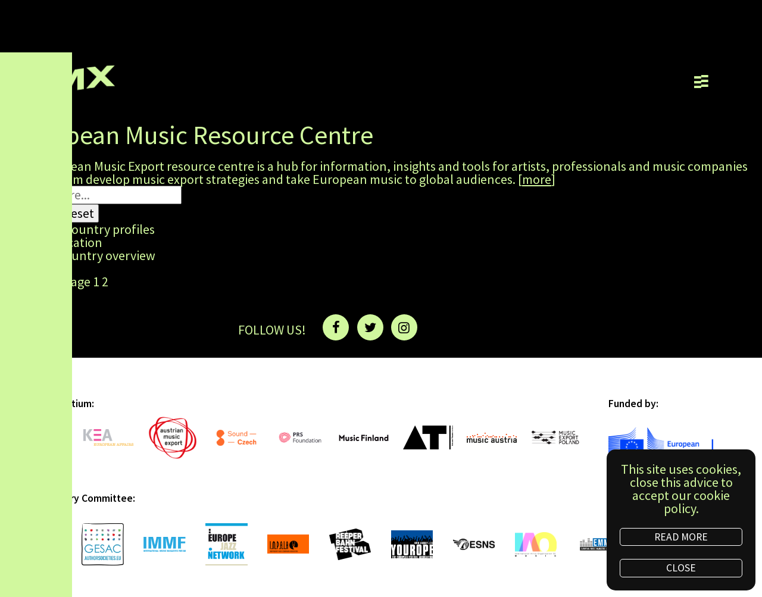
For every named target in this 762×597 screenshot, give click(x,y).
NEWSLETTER (472, 328)
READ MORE (681, 536)
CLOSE (681, 567)
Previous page (51, 282)
